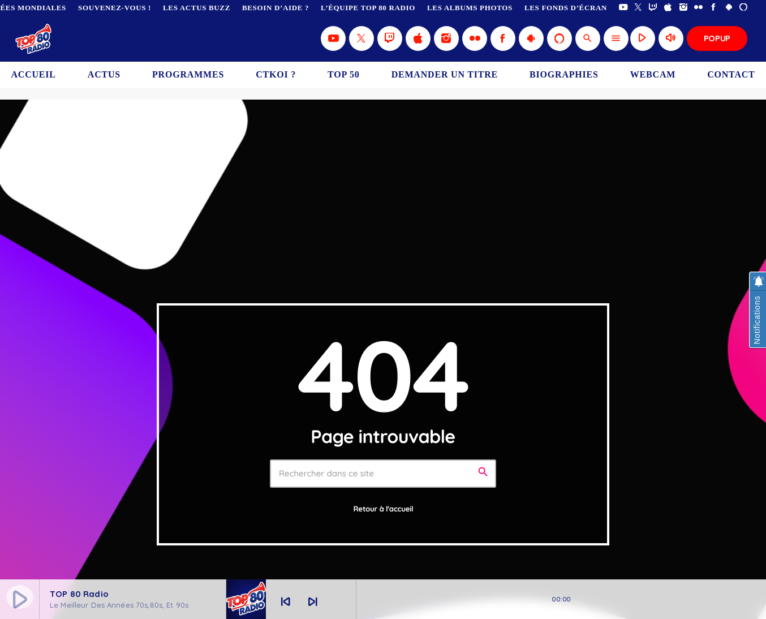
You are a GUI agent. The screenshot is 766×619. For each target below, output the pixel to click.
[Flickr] (698, 7)
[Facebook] (713, 7)
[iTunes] (668, 7)
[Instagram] (683, 7)
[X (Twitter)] (638, 7)
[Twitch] (653, 7)
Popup (717, 38)
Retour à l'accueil (384, 509)
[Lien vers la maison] (34, 38)
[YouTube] (623, 7)
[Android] (729, 7)
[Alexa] (743, 7)
